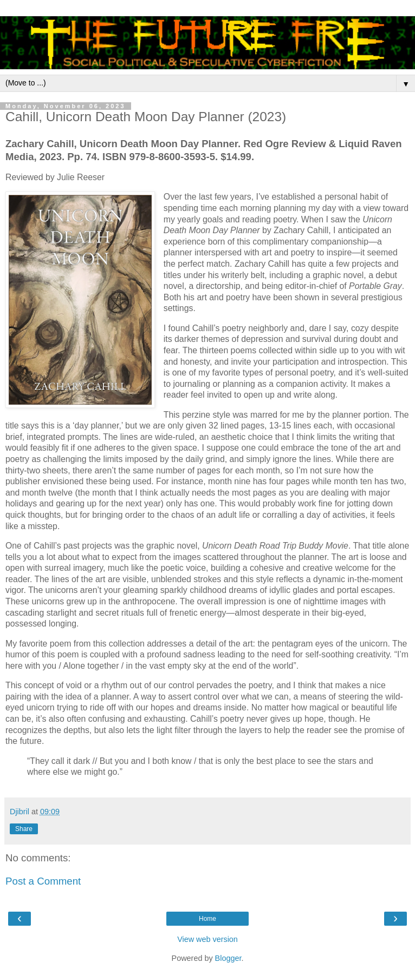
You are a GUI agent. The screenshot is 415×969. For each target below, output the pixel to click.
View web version (207, 939)
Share (24, 829)
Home (207, 918)
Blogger (228, 958)
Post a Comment (43, 881)
